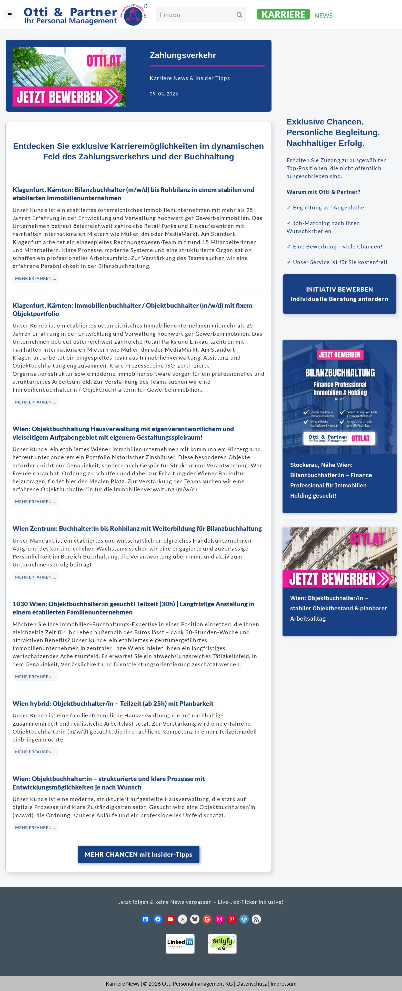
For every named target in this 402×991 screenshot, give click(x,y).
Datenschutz (251, 983)
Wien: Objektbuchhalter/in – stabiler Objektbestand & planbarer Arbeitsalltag (330, 608)
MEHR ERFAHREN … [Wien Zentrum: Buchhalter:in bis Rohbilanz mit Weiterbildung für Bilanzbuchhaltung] (35, 576)
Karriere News (122, 983)
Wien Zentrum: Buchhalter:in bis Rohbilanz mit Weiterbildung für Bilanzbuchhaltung (137, 528)
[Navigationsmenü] (9, 15)
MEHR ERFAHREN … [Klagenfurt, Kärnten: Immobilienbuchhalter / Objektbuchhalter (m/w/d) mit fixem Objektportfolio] (35, 401)
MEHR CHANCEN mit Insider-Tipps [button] (138, 854)
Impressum (283, 983)
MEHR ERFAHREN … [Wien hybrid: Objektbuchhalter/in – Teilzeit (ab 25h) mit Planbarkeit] (35, 751)
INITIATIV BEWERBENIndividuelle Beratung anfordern (339, 294)
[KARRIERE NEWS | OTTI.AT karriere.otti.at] (295, 14)
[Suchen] (194, 14)
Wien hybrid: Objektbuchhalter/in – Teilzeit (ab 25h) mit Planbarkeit (113, 703)
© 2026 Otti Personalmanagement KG (188, 983)
